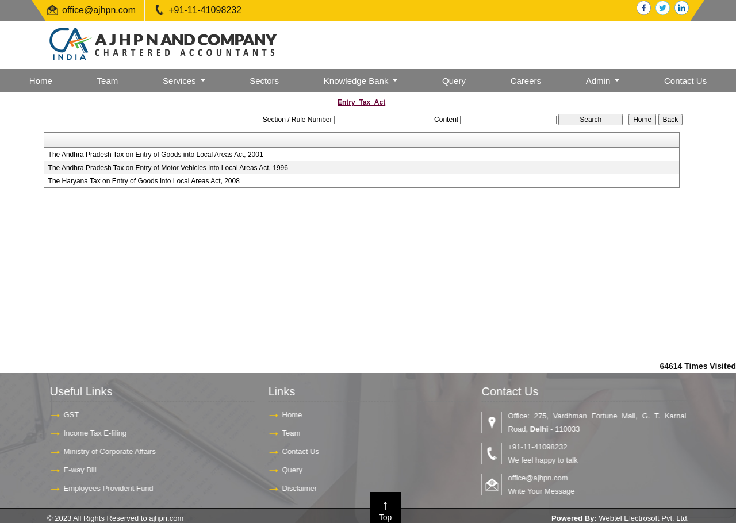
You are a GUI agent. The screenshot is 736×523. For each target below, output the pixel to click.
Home (40, 81)
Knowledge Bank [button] (357, 81)
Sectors (264, 81)
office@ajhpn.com (99, 10)
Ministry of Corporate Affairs (104, 451)
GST (66, 414)
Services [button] (180, 81)
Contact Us (685, 81)
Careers (526, 81)
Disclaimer (294, 488)
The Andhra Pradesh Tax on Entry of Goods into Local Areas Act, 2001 (155, 155)
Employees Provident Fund (103, 488)
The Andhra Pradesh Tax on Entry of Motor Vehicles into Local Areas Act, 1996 (168, 168)
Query (454, 81)
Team (107, 81)
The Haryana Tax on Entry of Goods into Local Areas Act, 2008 (144, 181)
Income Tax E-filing (89, 433)
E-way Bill (74, 470)
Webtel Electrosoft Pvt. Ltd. (644, 518)
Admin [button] (599, 81)
